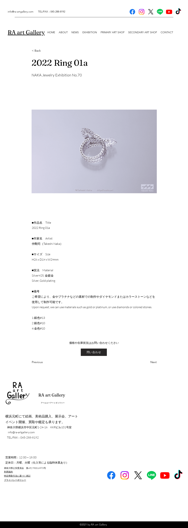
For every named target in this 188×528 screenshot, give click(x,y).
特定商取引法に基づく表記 (17, 475)
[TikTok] (178, 11)
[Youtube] (169, 11)
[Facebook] (132, 11)
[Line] (160, 11)
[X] (150, 11)
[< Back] (44, 50)
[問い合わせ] (94, 352)
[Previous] (44, 362)
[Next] (147, 362)
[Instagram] (141, 11)
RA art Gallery (51, 395)
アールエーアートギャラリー (53, 403)
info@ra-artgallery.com (20, 11)
